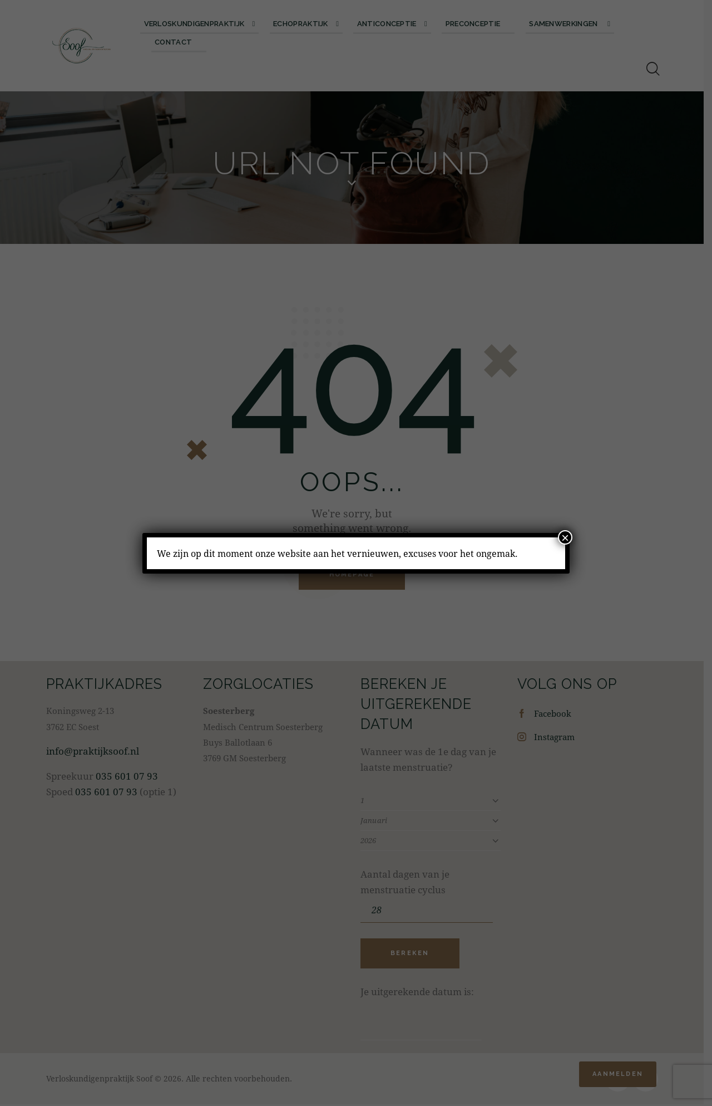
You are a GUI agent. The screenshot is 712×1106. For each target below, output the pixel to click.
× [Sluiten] (565, 537)
